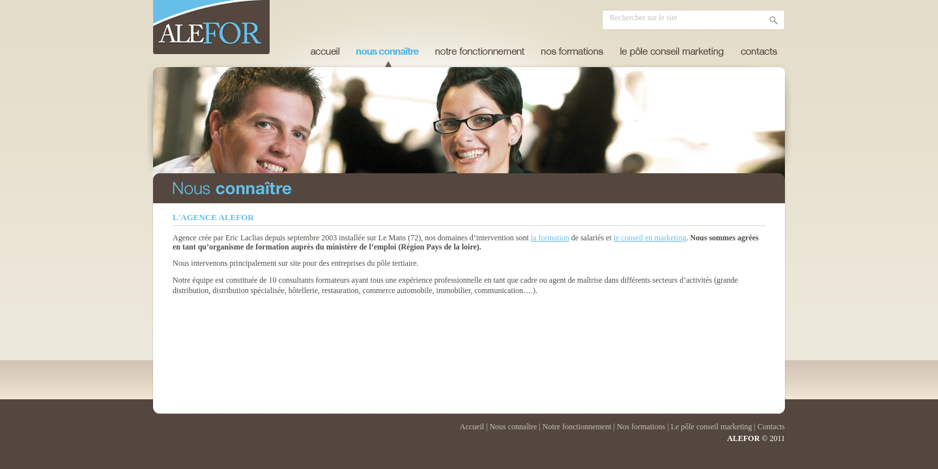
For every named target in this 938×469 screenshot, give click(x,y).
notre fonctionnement (479, 51)
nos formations (572, 51)
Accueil (325, 51)
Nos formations (641, 426)
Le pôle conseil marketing (711, 426)
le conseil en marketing (650, 237)
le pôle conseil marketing (672, 51)
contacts (759, 51)
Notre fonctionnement (577, 426)
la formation (550, 237)
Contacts (771, 426)
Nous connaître (513, 426)
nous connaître (387, 51)
